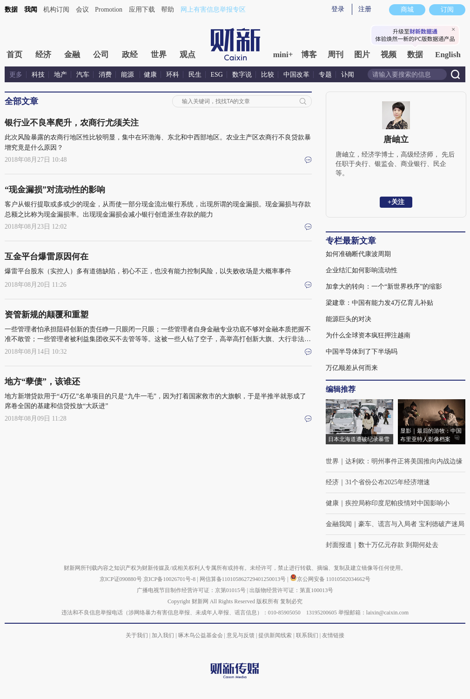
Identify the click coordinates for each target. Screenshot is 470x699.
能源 (128, 74)
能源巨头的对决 (348, 319)
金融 (72, 54)
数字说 (242, 74)
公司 (101, 54)
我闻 (30, 9)
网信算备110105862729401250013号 (244, 579)
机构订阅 (56, 9)
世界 (159, 54)
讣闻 (347, 74)
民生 (194, 74)
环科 (172, 74)
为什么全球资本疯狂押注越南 (368, 335)
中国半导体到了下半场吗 (361, 351)
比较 (267, 74)
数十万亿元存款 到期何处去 (398, 544)
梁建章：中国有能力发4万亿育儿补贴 (379, 302)
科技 (38, 74)
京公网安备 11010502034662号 (330, 579)
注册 (364, 9)
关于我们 (137, 635)
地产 (60, 74)
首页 (14, 54)
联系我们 (307, 635)
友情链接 (333, 635)
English (448, 54)
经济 (43, 54)
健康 (150, 74)
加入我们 (163, 635)
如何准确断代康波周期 (358, 254)
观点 (187, 54)
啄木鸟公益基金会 (201, 635)
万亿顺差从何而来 (352, 367)
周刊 (335, 54)
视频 (388, 54)
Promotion (108, 9)
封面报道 (339, 544)
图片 (362, 54)
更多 (15, 74)
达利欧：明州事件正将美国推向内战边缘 (404, 461)
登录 (337, 9)
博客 (309, 54)
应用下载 (142, 9)
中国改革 (296, 74)
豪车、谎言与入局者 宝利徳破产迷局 (411, 524)
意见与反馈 (241, 635)
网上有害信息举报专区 (213, 9)
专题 (325, 74)
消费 (105, 74)
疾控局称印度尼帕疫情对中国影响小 (397, 503)
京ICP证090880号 (121, 579)
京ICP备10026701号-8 (170, 579)
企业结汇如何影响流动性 (361, 270)
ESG (217, 74)
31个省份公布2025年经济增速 (387, 482)
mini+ (283, 54)
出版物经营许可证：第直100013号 (291, 590)
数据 (11, 9)
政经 (130, 54)
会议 (82, 9)
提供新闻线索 (275, 635)
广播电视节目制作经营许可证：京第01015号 (191, 590)
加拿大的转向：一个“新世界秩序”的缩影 (384, 286)
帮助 (167, 9)
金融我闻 (339, 524)
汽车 (82, 74)
